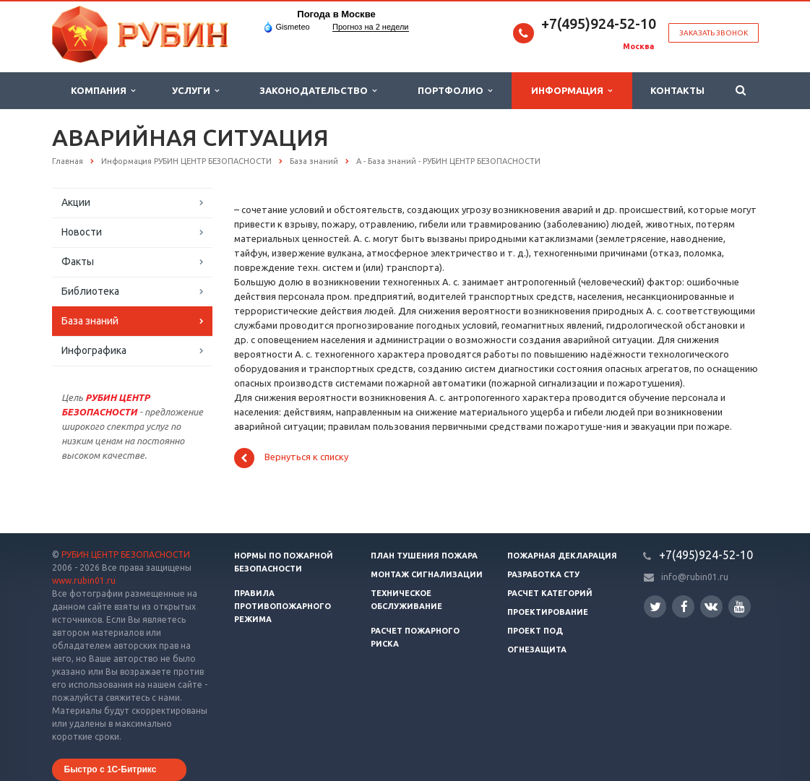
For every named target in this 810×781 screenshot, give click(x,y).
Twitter (655, 606)
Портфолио (455, 90)
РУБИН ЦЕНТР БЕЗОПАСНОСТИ (125, 554)
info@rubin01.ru (694, 577)
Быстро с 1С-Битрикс (110, 769)
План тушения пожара (424, 555)
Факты (77, 261)
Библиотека (90, 291)
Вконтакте (711, 606)
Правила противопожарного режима (282, 606)
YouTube (739, 606)
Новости (81, 232)
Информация (571, 90)
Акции (75, 202)
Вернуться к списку (291, 458)
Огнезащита (536, 649)
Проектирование (547, 612)
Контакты (677, 90)
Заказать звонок (713, 33)
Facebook (684, 606)
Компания (103, 90)
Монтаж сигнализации (427, 574)
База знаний (90, 321)
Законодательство (317, 90)
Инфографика (93, 350)
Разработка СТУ (543, 574)
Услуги (195, 90)
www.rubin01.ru (84, 580)
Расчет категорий (550, 593)
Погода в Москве (336, 14)
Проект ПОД (535, 630)
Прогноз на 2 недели (370, 26)
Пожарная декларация (562, 555)
